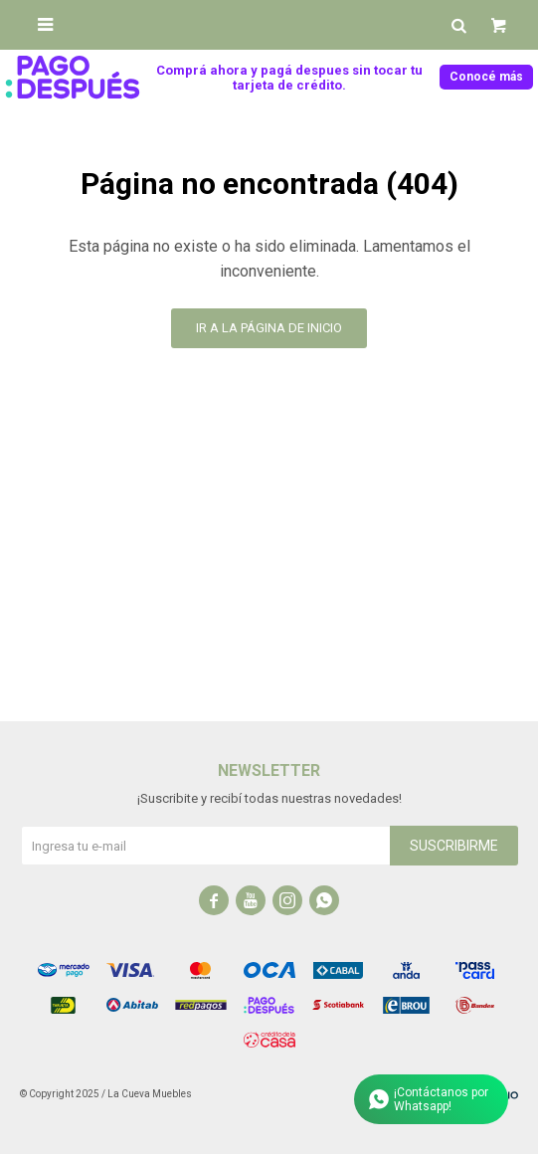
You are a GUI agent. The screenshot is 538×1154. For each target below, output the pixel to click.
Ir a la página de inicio (269, 327)
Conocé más (486, 77)
